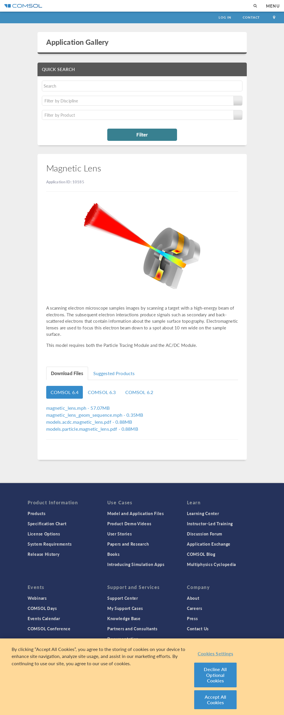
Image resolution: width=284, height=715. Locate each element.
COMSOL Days (42, 608)
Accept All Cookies (215, 699)
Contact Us (198, 628)
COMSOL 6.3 (102, 392)
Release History (44, 554)
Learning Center (203, 513)
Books (113, 554)
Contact (251, 17)
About (193, 598)
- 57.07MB (78, 407)
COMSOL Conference (49, 628)
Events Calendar (44, 618)
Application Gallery (77, 42)
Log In (225, 17)
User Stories (119, 534)
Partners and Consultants (132, 628)
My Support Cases (125, 608)
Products (37, 513)
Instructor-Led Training (210, 523)
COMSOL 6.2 (139, 392)
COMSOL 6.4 (65, 392)
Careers (194, 608)
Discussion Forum (204, 534)
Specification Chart (47, 523)
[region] (142, 676)
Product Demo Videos (129, 523)
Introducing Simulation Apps (136, 564)
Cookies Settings (215, 653)
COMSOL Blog (201, 554)
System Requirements (50, 544)
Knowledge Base (124, 618)
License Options (44, 534)
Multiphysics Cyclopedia (211, 564)
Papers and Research (128, 544)
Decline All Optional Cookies (215, 675)
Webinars (37, 598)
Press (192, 618)
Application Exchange (209, 544)
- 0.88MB (89, 421)
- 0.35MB (94, 414)
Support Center (122, 598)
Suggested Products (114, 373)
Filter (142, 134)
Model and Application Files (135, 513)
